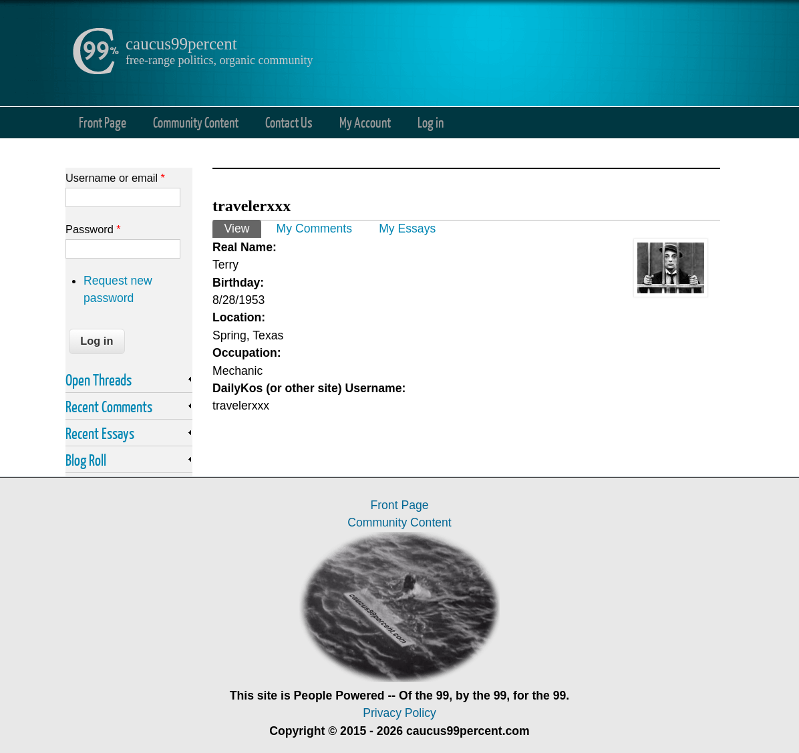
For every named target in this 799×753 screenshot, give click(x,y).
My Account (365, 122)
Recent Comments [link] (108, 406)
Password (93, 229)
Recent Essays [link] (99, 433)
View (242, 227)
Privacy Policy (399, 713)
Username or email (115, 178)
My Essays (407, 228)
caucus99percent (181, 44)
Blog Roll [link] (85, 459)
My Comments (314, 228)
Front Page (102, 122)
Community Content (195, 122)
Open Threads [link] (98, 379)
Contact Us (289, 122)
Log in (431, 122)
